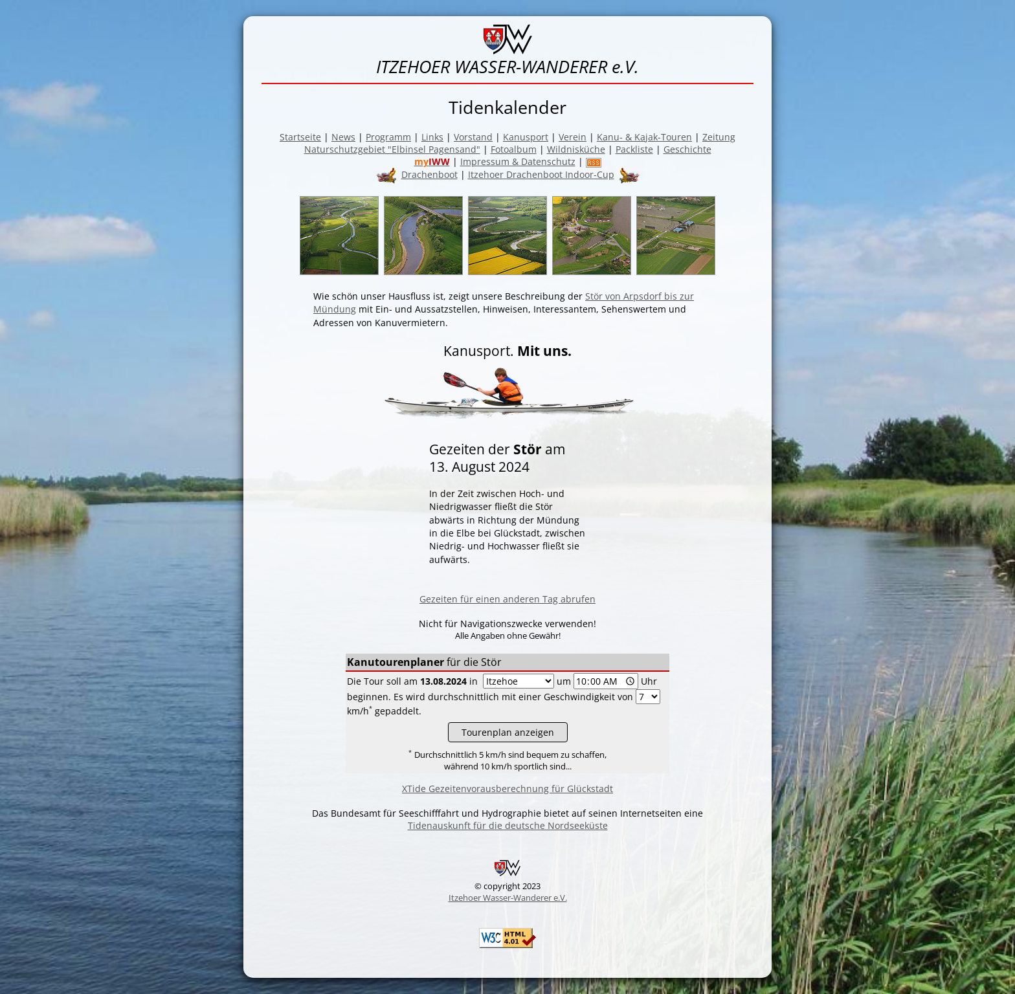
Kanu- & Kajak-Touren (644, 137)
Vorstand (473, 137)
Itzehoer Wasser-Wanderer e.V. (508, 897)
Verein (572, 137)
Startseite (300, 137)
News (343, 137)
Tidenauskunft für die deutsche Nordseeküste (508, 825)
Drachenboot (429, 174)
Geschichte (687, 149)
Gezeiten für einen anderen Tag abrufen (507, 599)
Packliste (634, 149)
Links (432, 137)
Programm (388, 137)
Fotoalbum (514, 149)
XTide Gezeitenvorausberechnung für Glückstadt (507, 788)
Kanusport (525, 137)
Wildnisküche (576, 149)
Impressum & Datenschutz (517, 161)
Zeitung (718, 137)
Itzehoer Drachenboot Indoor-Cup (541, 174)
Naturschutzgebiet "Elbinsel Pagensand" (392, 149)
